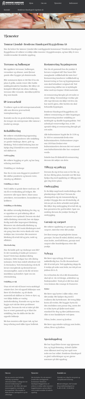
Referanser (73, 3)
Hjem (31, 3)
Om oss (43, 3)
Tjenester (58, 3)
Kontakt (7, 10)
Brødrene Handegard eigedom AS (30, 10)
